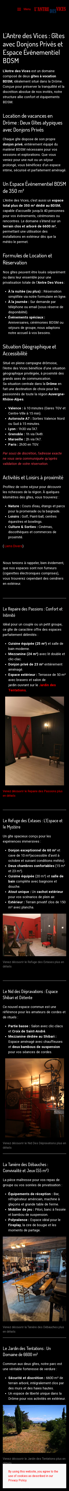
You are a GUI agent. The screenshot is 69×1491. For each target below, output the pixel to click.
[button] (24, 9)
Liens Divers (13, 546)
